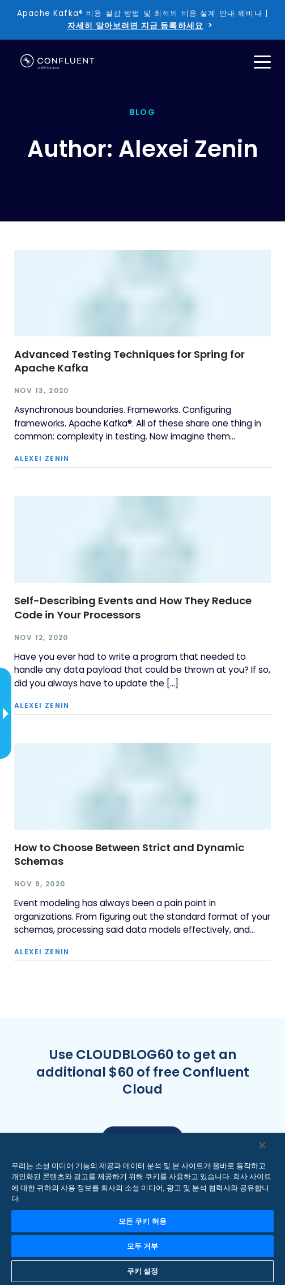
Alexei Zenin (42, 459)
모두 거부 (143, 1246)
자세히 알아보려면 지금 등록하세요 (135, 25)
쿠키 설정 (143, 1271)
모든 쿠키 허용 (142, 1221)
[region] (142, 1209)
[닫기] (262, 1145)
